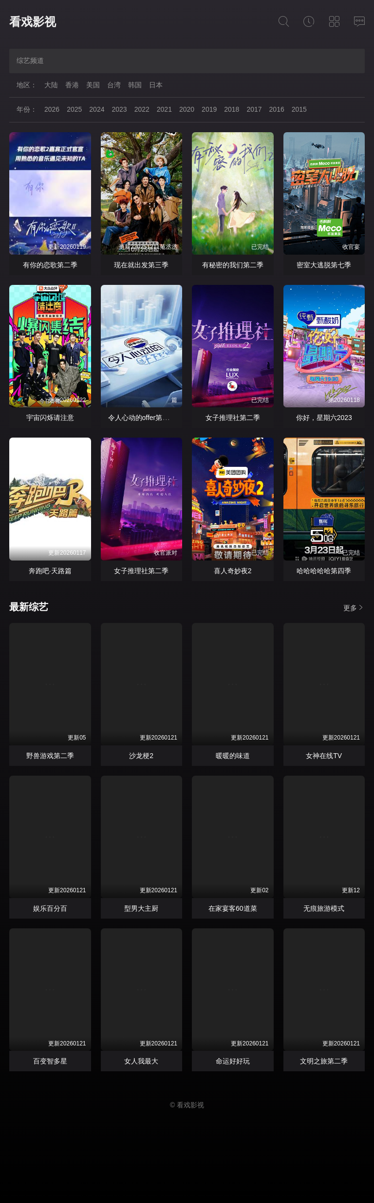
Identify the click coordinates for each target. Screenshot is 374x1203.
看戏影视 (32, 21)
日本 (156, 85)
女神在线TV (324, 756)
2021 (164, 109)
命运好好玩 (233, 1061)
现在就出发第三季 (141, 265)
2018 (231, 109)
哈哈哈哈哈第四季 (324, 571)
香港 (72, 85)
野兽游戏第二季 (50, 756)
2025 (74, 109)
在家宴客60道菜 (232, 908)
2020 (186, 109)
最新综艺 (28, 607)
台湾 (114, 85)
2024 (96, 109)
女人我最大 (141, 1061)
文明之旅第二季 (324, 1061)
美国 (93, 85)
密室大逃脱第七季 (324, 265)
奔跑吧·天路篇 (50, 571)
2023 (119, 109)
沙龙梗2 (141, 756)
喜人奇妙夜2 (233, 571)
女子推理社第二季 (233, 417)
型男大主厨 (141, 908)
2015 (299, 109)
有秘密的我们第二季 (232, 265)
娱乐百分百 (50, 908)
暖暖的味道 (233, 756)
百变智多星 (50, 1061)
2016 (276, 109)
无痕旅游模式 (323, 908)
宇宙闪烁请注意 (50, 417)
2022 (142, 109)
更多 (354, 607)
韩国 (135, 85)
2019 (209, 109)
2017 (254, 109)
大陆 (51, 85)
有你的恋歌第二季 (50, 265)
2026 (51, 109)
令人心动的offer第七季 (142, 417)
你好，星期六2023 (324, 417)
